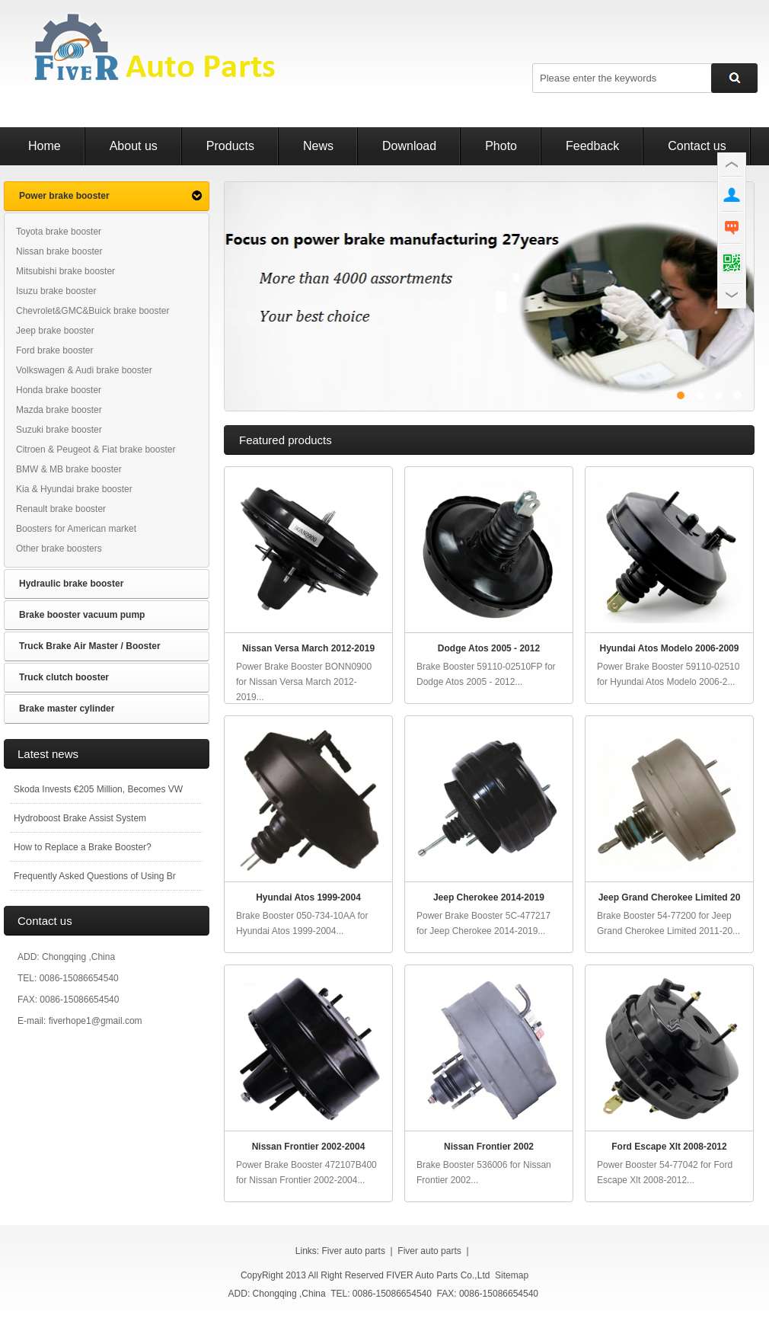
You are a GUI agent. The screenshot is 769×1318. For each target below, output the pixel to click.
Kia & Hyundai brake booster (74, 489)
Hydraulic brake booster (71, 583)
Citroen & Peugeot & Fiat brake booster (95, 449)
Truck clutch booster (64, 677)
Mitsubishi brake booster (65, 271)
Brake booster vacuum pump (82, 614)
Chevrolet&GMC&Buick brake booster (92, 311)
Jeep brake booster (55, 330)
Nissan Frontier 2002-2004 (308, 1146)
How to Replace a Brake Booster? (83, 847)
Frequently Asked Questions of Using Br (95, 876)
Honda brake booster (58, 390)
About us (134, 145)
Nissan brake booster (59, 251)
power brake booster (489, 296)
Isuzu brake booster (56, 291)
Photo (501, 145)
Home (44, 145)
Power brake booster (64, 195)
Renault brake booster (61, 509)
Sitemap (511, 1275)
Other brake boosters (59, 548)
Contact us (697, 145)
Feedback (592, 145)
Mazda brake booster (59, 410)
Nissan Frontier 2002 (489, 1146)
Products (230, 145)
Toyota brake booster (58, 231)
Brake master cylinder (66, 708)
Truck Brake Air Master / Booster (90, 646)
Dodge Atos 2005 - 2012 (489, 648)
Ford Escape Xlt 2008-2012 (668, 1146)
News (318, 145)
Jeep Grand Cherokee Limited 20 (669, 897)
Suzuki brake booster (59, 429)
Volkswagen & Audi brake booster (84, 370)
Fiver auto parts (353, 1251)
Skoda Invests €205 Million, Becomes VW (98, 789)
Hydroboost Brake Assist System (80, 818)
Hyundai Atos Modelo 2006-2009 (669, 648)
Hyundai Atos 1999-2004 (308, 897)
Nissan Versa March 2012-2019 (308, 648)
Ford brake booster (54, 350)
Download (409, 145)
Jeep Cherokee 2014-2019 (488, 897)
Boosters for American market (76, 528)
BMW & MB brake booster (69, 469)
